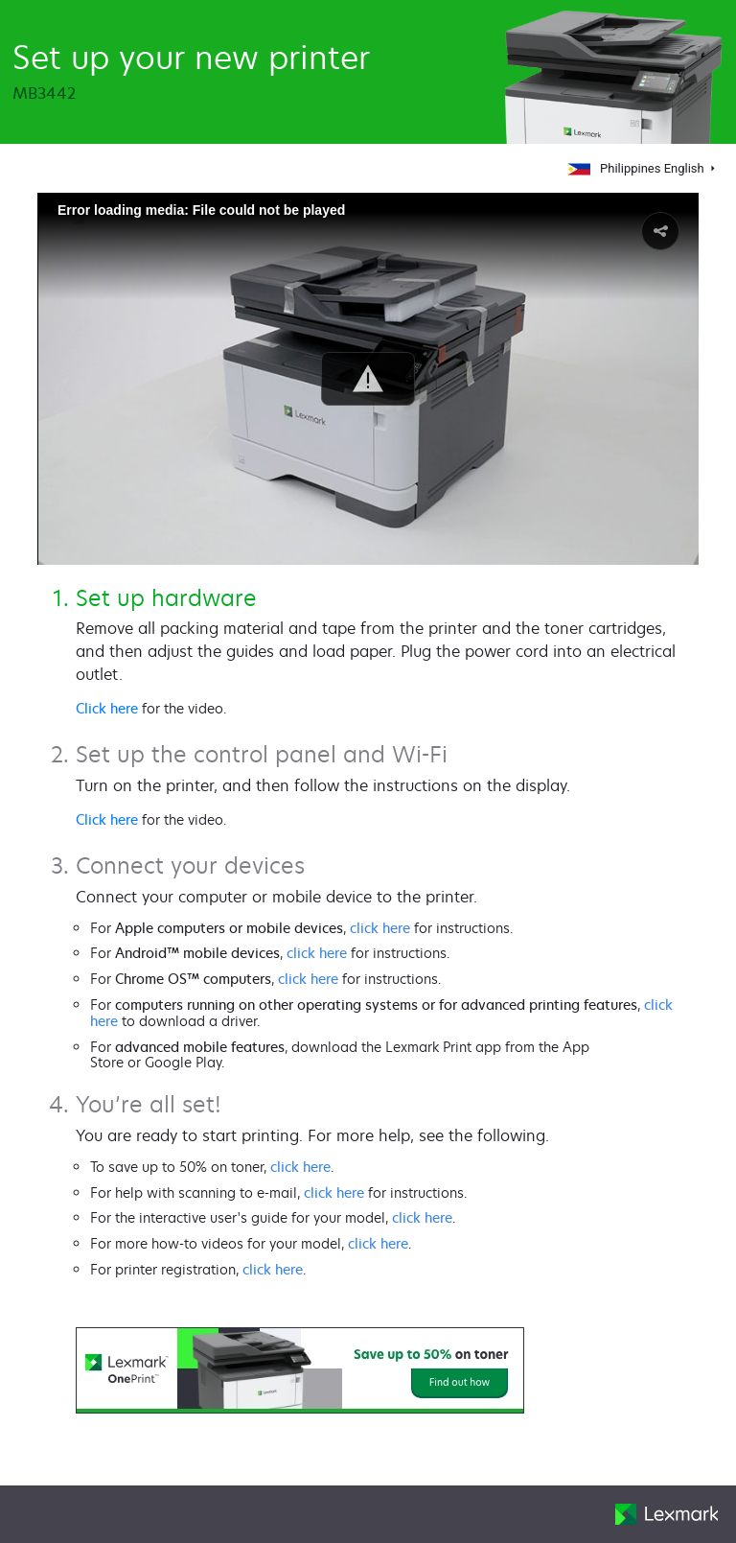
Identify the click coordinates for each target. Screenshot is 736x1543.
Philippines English (637, 168)
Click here (107, 708)
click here (380, 928)
